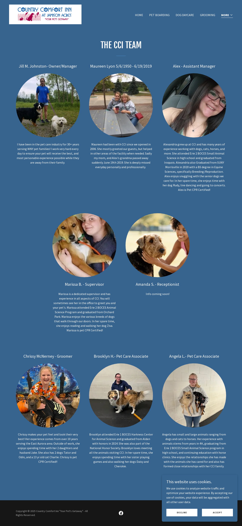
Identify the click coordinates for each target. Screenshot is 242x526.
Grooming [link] (207, 15)
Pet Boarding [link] (159, 15)
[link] (45, 14)
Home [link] (139, 15)
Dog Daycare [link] (185, 15)
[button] (227, 15)
